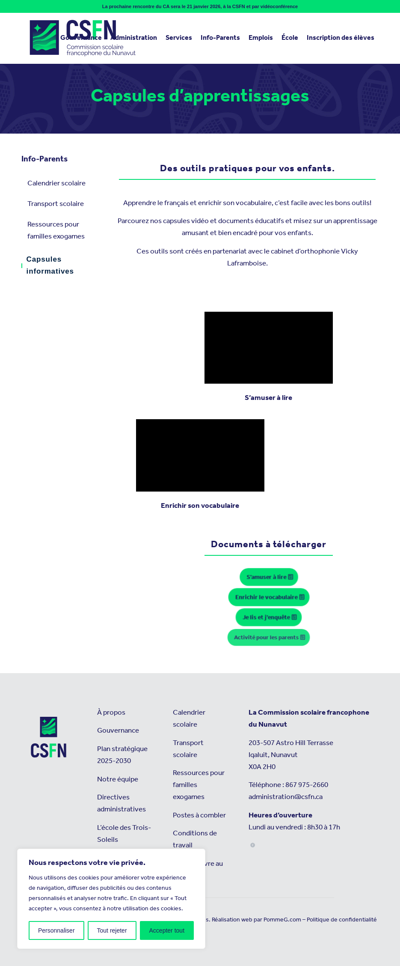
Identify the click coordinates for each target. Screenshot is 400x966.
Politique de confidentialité (342, 919)
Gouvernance (118, 731)
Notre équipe (117, 779)
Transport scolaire (55, 204)
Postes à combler (199, 815)
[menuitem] (81, 38)
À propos (111, 713)
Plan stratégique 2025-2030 (122, 755)
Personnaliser (56, 930)
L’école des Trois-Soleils (124, 834)
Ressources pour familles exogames (56, 231)
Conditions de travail (195, 839)
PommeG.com (282, 919)
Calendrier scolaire (56, 183)
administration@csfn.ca (286, 797)
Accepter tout (167, 930)
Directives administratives (121, 803)
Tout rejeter (112, 930)
